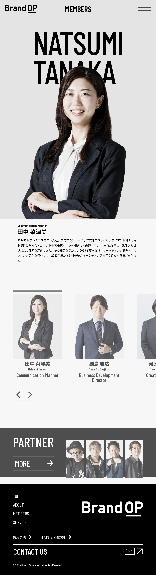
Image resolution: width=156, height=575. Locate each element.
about (18, 505)
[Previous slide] (18, 405)
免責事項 (22, 537)
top (16, 496)
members (78, 9)
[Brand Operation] (21, 9)
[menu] (144, 8)
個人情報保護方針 (55, 537)
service (20, 522)
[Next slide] (29, 405)
